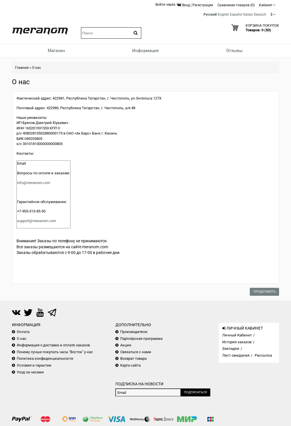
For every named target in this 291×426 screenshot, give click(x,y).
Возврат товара (133, 358)
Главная (22, 68)
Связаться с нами (135, 352)
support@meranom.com (36, 221)
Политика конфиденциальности (45, 358)
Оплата (23, 332)
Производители (133, 332)
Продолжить (264, 291)
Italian (248, 14)
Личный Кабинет (237, 335)
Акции (125, 345)
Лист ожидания (236, 355)
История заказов (236, 342)
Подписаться (195, 392)
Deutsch (260, 14)
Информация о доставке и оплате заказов (53, 345)
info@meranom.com (33, 183)
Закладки (230, 348)
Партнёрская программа (141, 338)
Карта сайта (130, 365)
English (223, 14)
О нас (36, 68)
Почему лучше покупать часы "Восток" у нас (55, 352)
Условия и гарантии (34, 365)
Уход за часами (30, 372)
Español (236, 14)
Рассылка (263, 355)
